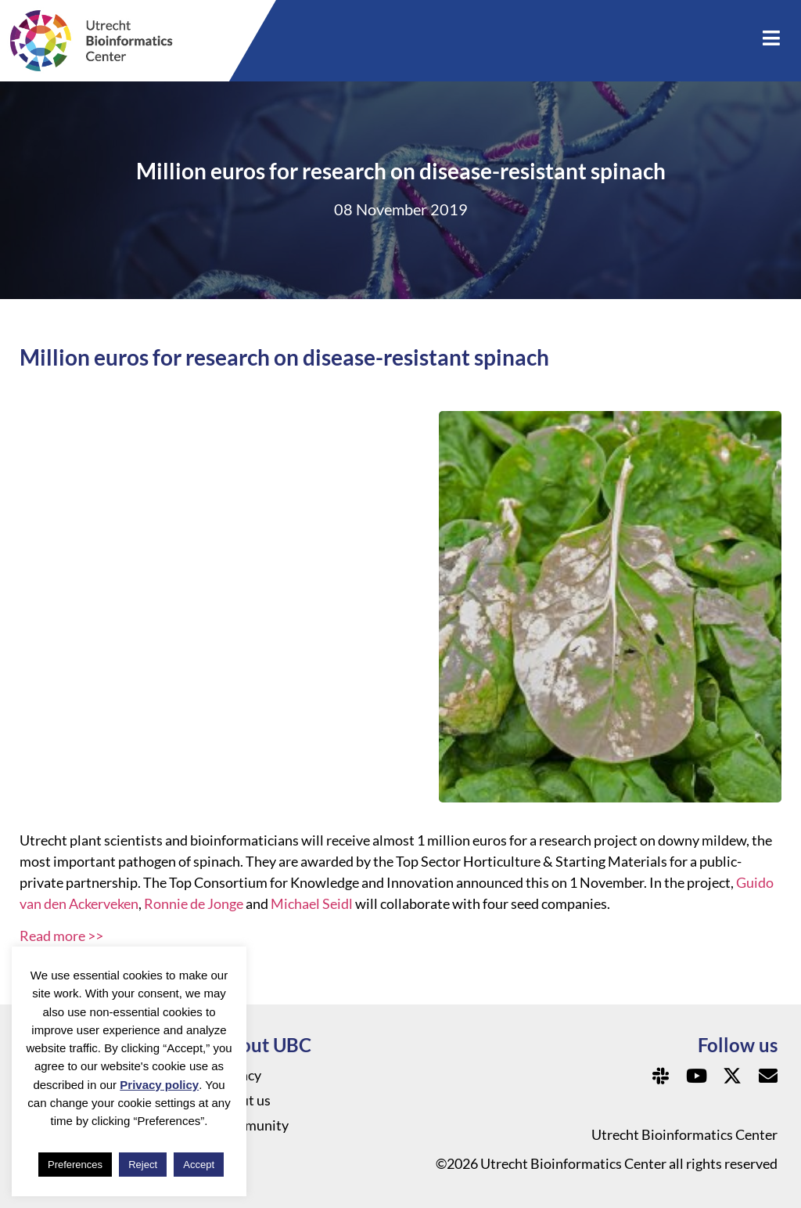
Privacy (238, 1075)
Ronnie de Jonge (193, 903)
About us (243, 1100)
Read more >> (61, 935)
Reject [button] (142, 1164)
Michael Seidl (312, 903)
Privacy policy (159, 1084)
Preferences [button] (75, 1164)
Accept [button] (198, 1164)
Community (252, 1125)
